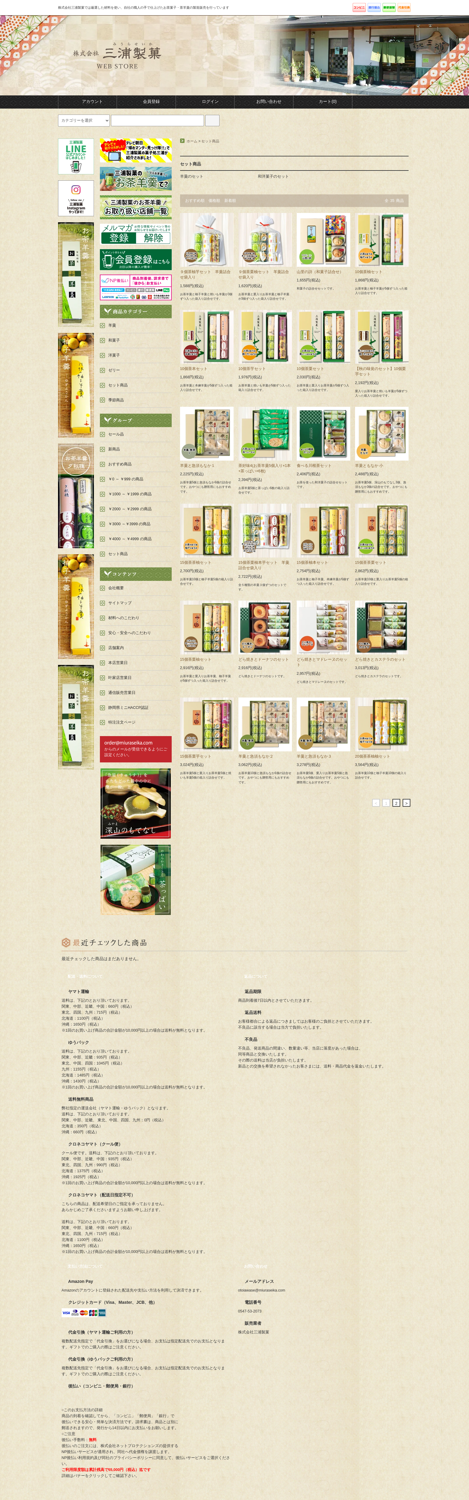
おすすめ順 (195, 201)
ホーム (192, 141)
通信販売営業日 (121, 693)
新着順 (230, 201)
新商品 (114, 449)
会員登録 (146, 101)
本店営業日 (118, 663)
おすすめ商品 (120, 464)
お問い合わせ (263, 101)
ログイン (205, 101)
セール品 (116, 434)
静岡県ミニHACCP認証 (128, 708)
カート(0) (322, 101)
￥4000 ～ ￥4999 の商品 (130, 539)
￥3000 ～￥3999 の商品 (129, 524)
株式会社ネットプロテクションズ (129, 1446)
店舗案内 (116, 648)
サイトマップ (120, 603)
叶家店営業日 (120, 678)
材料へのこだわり (123, 618)
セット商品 (210, 141)
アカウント (87, 101)
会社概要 (116, 588)
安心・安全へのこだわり (129, 633)
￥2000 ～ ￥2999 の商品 (130, 509)
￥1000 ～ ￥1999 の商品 (130, 494)
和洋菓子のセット (273, 176)
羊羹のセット (191, 176)
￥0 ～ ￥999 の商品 (125, 479)
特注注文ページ (121, 722)
